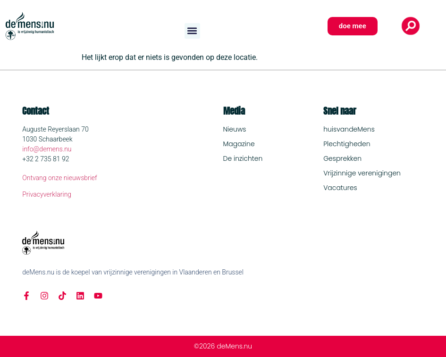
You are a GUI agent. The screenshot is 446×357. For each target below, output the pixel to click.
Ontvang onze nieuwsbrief (59, 178)
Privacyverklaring (46, 194)
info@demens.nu (46, 149)
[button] (192, 31)
